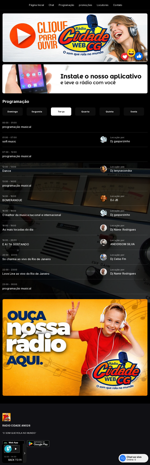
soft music (9, 141)
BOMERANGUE (12, 200)
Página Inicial (36, 5)
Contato (117, 5)
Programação (66, 5)
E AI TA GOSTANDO (15, 244)
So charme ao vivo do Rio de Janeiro (26, 259)
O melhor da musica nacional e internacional (31, 215)
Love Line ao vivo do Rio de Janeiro (25, 273)
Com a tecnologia (14, 459)
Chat (51, 5)
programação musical (16, 127)
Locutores (102, 5)
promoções (85, 5)
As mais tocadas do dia (17, 229)
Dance (6, 170)
